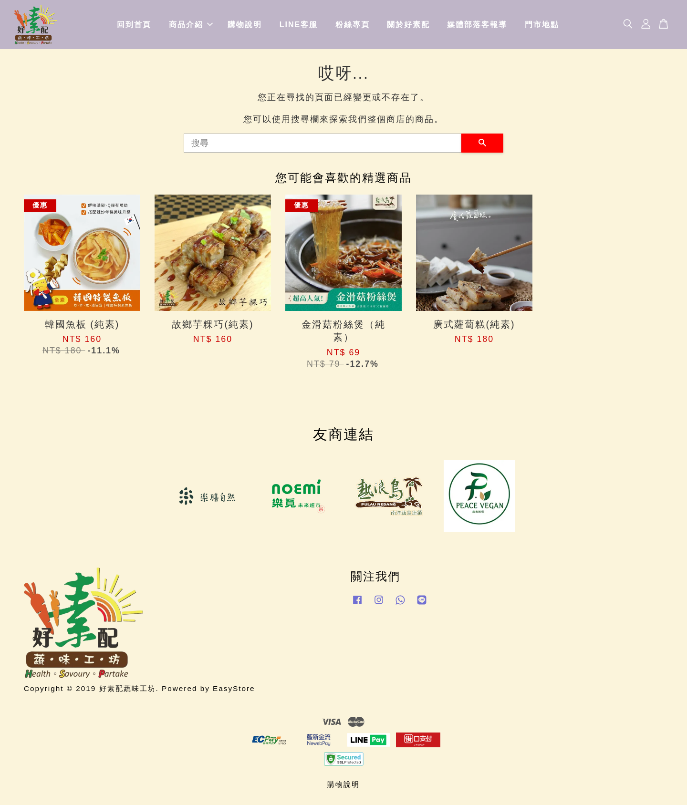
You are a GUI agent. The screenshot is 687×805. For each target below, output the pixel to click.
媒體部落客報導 (477, 25)
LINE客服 (299, 25)
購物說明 (245, 25)
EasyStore (234, 688)
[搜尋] (322, 143)
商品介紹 (191, 25)
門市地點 (542, 25)
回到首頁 (134, 25)
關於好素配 (408, 25)
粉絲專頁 (352, 25)
